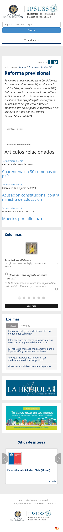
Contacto (51, 503)
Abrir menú (31, 40)
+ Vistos (12, 325)
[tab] (12, 325)
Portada (22, 67)
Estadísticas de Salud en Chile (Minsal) (28, 470)
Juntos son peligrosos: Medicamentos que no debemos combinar (30, 332)
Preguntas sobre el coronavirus (29, 503)
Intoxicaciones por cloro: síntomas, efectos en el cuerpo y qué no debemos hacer (30, 341)
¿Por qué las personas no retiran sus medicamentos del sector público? (27, 359)
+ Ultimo (25, 325)
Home (21, 500)
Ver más (52, 481)
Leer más (31, 306)
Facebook (50, 62)
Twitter (55, 62)
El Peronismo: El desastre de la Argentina (29, 366)
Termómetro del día (38, 67)
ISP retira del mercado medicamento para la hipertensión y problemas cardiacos (31, 350)
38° (50, 67)
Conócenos (31, 500)
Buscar (31, 30)
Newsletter (44, 500)
